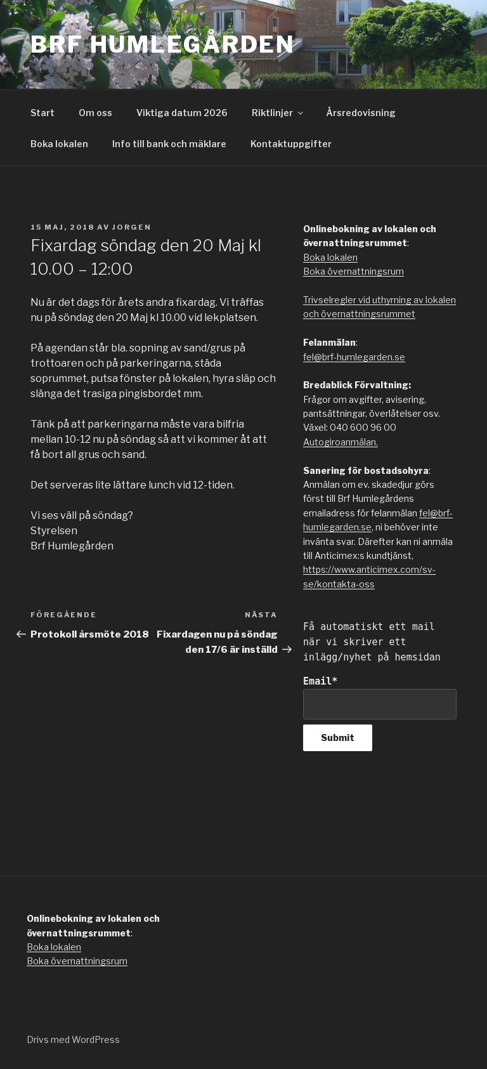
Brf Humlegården (162, 44)
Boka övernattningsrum (353, 271)
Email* (380, 697)
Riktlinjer (278, 112)
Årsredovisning (361, 112)
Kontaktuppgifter (291, 143)
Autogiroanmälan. (340, 441)
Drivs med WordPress (73, 1039)
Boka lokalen (59, 143)
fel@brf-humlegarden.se (354, 356)
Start (42, 112)
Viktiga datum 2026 (182, 112)
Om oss (95, 112)
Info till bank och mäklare (169, 143)
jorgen (132, 227)
